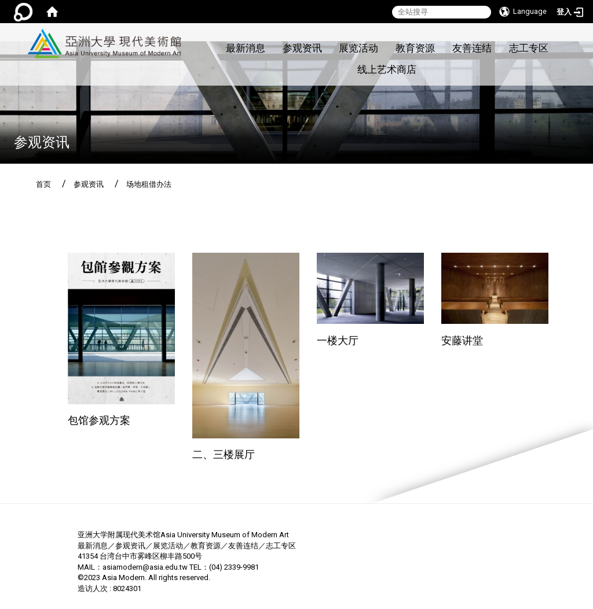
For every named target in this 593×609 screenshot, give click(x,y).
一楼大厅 (337, 340)
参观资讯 (302, 48)
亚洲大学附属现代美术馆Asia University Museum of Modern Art (183, 534)
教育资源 (415, 48)
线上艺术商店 (386, 69)
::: (188, 29)
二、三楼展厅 (223, 454)
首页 (43, 184)
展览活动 (358, 48)
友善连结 (472, 48)
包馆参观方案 (99, 420)
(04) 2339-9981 (234, 567)
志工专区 (528, 48)
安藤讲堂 (462, 340)
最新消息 (245, 48)
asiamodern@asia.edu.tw (145, 567)
